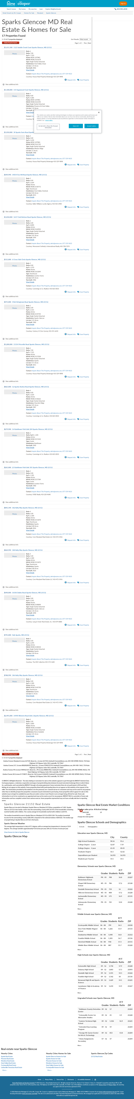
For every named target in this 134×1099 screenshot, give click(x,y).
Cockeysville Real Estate (8, 1065)
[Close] (99, 112)
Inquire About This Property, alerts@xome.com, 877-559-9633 (52, 74)
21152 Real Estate (97, 1056)
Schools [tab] (81, 827)
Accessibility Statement (84, 1079)
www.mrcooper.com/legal (29, 1093)
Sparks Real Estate (7, 1056)
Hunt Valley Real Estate (8, 1063)
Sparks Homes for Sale (53, 1059)
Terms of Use (60, 1079)
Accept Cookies (91, 126)
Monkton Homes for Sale (54, 1063)
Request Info (70, 80)
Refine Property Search (10, 43)
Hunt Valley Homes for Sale (54, 1065)
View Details (30, 70)
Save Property (83, 80)
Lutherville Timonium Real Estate (11, 1067)
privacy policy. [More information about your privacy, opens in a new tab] (49, 120)
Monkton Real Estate (7, 1061)
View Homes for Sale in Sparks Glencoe (16, 832)
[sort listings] (85, 39)
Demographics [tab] (92, 827)
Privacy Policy (49, 1079)
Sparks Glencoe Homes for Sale (56, 1056)
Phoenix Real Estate (7, 1059)
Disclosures (71, 1079)
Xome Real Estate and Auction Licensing (23, 1083)
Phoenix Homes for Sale (53, 1061)
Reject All (76, 126)
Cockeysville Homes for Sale (55, 1067)
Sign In (123, 3)
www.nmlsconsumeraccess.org (107, 1092)
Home (39, 1079)
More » (79, 909)
